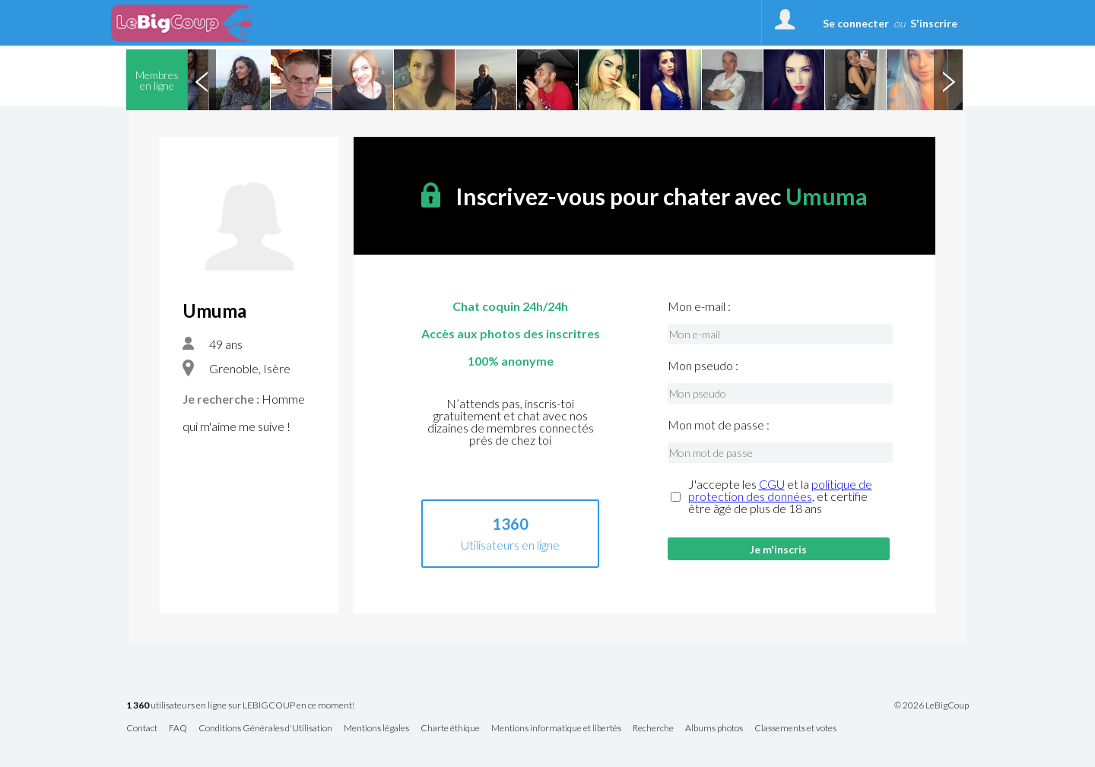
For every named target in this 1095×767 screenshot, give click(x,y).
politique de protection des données (780, 490)
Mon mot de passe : (719, 425)
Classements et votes (795, 729)
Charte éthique (450, 729)
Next (948, 79)
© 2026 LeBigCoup (931, 705)
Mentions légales (376, 729)
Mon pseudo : (703, 366)
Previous (201, 79)
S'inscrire (933, 23)
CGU (772, 484)
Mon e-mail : (699, 306)
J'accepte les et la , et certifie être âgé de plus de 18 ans (780, 496)
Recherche (653, 729)
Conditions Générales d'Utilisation (265, 729)
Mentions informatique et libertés (556, 729)
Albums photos (714, 729)
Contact (141, 729)
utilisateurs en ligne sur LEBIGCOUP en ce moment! (240, 706)
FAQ (178, 729)
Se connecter (856, 23)
